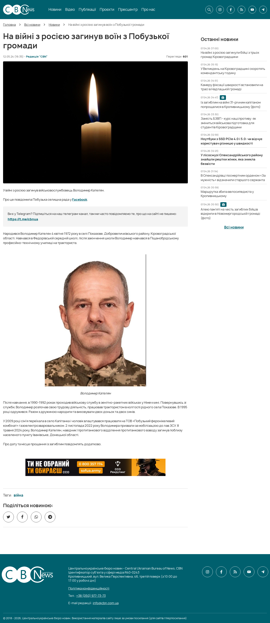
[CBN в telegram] (263, 9)
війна (18, 495)
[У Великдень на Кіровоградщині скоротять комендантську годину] (233, 71)
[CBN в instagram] (220, 9)
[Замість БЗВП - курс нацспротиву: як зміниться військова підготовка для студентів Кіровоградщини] (228, 122)
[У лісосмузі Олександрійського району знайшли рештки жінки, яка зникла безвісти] (232, 159)
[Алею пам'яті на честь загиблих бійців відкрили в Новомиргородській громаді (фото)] (230, 213)
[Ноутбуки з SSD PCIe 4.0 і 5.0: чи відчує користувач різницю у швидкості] (231, 141)
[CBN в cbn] (241, 9)
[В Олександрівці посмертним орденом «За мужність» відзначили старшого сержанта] (233, 177)
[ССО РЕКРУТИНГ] (95, 467)
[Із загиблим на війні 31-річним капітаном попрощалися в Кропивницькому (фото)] (231, 104)
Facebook (79, 199)
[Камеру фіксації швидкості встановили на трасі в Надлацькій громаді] (232, 87)
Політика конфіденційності (88, 588)
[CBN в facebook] (231, 9)
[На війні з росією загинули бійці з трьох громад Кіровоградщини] (230, 54)
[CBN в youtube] (252, 9)
